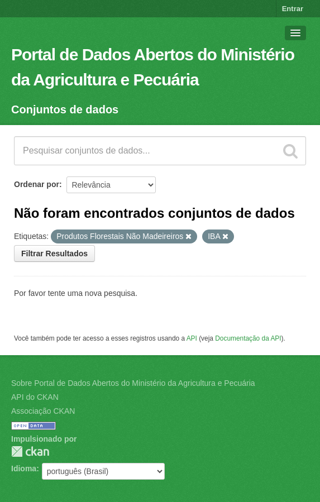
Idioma (23, 468)
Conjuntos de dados (64, 109)
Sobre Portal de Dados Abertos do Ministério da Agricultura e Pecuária (133, 383)
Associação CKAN (43, 411)
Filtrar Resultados (54, 253)
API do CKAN (35, 397)
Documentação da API (248, 338)
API (192, 338)
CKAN (30, 451)
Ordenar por (36, 184)
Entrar (292, 8)
